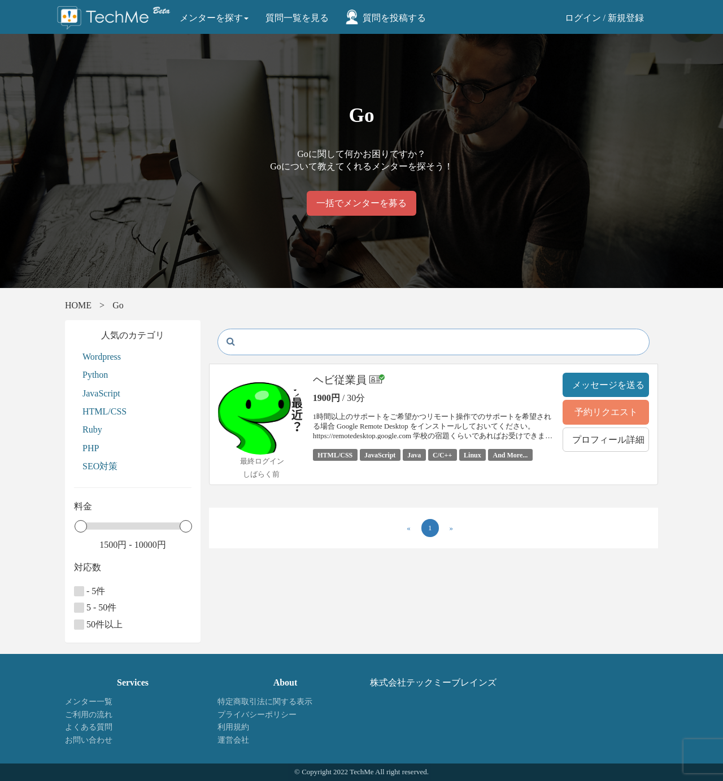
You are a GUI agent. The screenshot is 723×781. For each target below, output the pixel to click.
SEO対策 (99, 466)
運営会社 (233, 740)
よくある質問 (88, 727)
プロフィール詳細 (608, 439)
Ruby (92, 429)
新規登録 (626, 18)
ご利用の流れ (88, 714)
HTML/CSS (104, 411)
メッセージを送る (608, 385)
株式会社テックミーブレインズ (433, 682)
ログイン (583, 18)
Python (95, 374)
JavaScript (101, 393)
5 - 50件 (95, 608)
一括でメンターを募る (361, 203)
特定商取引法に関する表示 (264, 701)
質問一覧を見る (297, 18)
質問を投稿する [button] (394, 18)
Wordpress (101, 356)
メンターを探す (214, 18)
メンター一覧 (88, 701)
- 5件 (89, 591)
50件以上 (98, 624)
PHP (90, 448)
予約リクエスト (606, 412)
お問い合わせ (88, 740)
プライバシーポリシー (257, 714)
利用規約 (233, 727)
